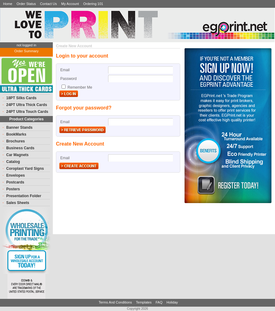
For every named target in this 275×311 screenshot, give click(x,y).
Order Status (26, 4)
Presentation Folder (23, 196)
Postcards (15, 182)
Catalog (13, 162)
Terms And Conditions (116, 302)
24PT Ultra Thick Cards (26, 105)
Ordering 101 (93, 4)
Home (7, 4)
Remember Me (79, 87)
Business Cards (20, 148)
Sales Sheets (17, 203)
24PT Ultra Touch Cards (27, 111)
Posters (13, 189)
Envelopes (15, 175)
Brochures (15, 141)
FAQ (159, 302)
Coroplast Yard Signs (25, 168)
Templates (144, 302)
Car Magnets (17, 155)
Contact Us (48, 4)
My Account (70, 4)
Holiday (172, 302)
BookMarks (16, 134)
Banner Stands (19, 127)
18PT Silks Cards (21, 98)
